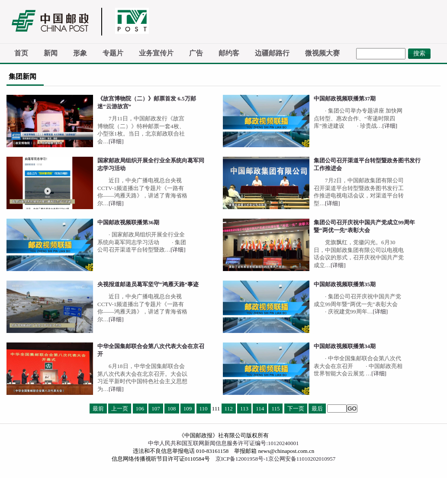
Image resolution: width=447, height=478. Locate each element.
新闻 (51, 53)
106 (140, 408)
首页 (21, 53)
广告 (196, 53)
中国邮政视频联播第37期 (345, 98)
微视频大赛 (322, 53)
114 (260, 408)
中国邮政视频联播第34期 (345, 346)
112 (229, 408)
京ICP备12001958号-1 (241, 458)
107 (155, 408)
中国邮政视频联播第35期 (345, 284)
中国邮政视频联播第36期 (128, 222)
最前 (98, 408)
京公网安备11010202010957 (302, 458)
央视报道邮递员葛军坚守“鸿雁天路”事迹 (148, 284)
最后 (317, 408)
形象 (80, 53)
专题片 (113, 53)
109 (187, 408)
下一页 (295, 408)
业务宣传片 (156, 53)
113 (244, 408)
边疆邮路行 (272, 53)
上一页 (119, 408)
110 (203, 408)
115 (275, 408)
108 (171, 408)
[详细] (116, 141)
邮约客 (229, 53)
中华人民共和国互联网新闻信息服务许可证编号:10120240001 (223, 443)
